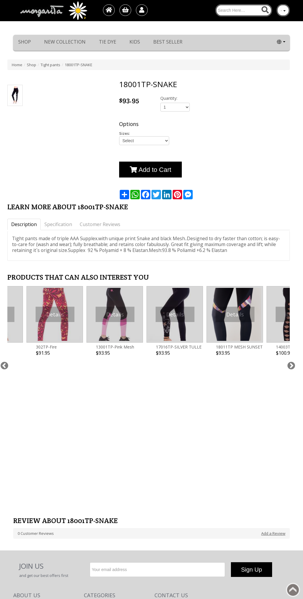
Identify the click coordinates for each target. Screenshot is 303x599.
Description (24, 224)
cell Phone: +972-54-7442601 (179, 474)
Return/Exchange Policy (34, 468)
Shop (24, 42)
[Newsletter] (157, 425)
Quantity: (168, 98)
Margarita (236, 557)
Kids (134, 42)
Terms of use (25, 503)
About (18, 480)
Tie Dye (107, 42)
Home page (23, 474)
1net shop (272, 557)
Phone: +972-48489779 (174, 468)
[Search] (243, 10)
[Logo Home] (53, 10)
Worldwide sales (28, 486)
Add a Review (273, 389)
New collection (65, 42)
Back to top (293, 589)
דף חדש (19, 497)
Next (290, 314)
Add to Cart (150, 169)
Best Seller (167, 42)
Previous (3, 314)
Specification (58, 224)
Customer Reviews (100, 224)
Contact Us (22, 492)
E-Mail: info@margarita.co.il (178, 480)
